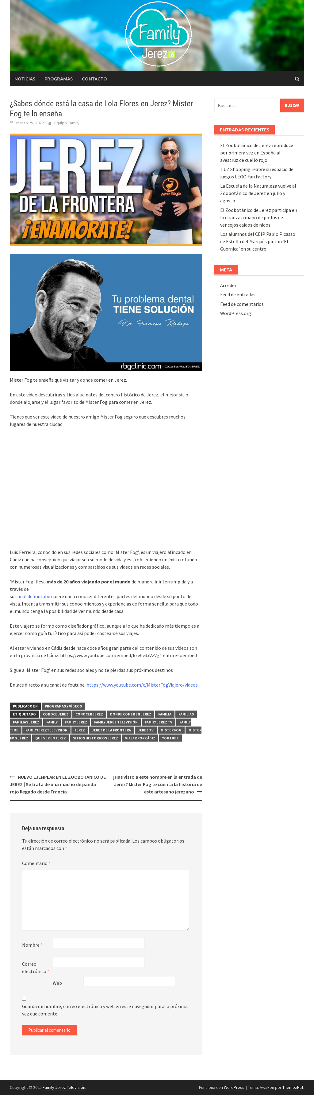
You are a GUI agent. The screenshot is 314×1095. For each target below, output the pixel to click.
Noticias (24, 79)
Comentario (36, 863)
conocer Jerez (89, 714)
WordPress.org (235, 313)
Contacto (94, 79)
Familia (164, 714)
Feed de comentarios (242, 304)
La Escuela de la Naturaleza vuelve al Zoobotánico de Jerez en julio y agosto (258, 193)
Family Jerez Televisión (116, 722)
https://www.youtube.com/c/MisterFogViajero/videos (142, 685)
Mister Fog (171, 730)
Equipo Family (66, 123)
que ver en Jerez (50, 738)
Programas (58, 79)
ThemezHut (292, 1087)
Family (52, 722)
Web (57, 983)
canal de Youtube (32, 596)
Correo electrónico (35, 967)
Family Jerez (76, 722)
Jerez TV (146, 730)
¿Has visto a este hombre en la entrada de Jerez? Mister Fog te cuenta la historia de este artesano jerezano (157, 784)
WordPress (234, 1087)
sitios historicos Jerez (95, 738)
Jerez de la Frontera (111, 730)
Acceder (228, 285)
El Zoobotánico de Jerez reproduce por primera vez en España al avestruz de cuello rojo (256, 152)
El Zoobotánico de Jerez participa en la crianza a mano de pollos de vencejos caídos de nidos (258, 217)
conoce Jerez (55, 714)
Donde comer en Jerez (130, 714)
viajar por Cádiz (140, 738)
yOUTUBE (170, 738)
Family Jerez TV (158, 722)
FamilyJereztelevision (46, 730)
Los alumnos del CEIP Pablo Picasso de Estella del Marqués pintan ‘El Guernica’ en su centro (257, 241)
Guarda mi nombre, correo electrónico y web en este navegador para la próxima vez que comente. (105, 1010)
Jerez (80, 730)
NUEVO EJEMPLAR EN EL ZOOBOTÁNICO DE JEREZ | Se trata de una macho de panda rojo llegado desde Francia (58, 784)
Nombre (32, 945)
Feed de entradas (237, 294)
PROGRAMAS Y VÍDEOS (63, 706)
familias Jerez (26, 722)
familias (186, 714)
